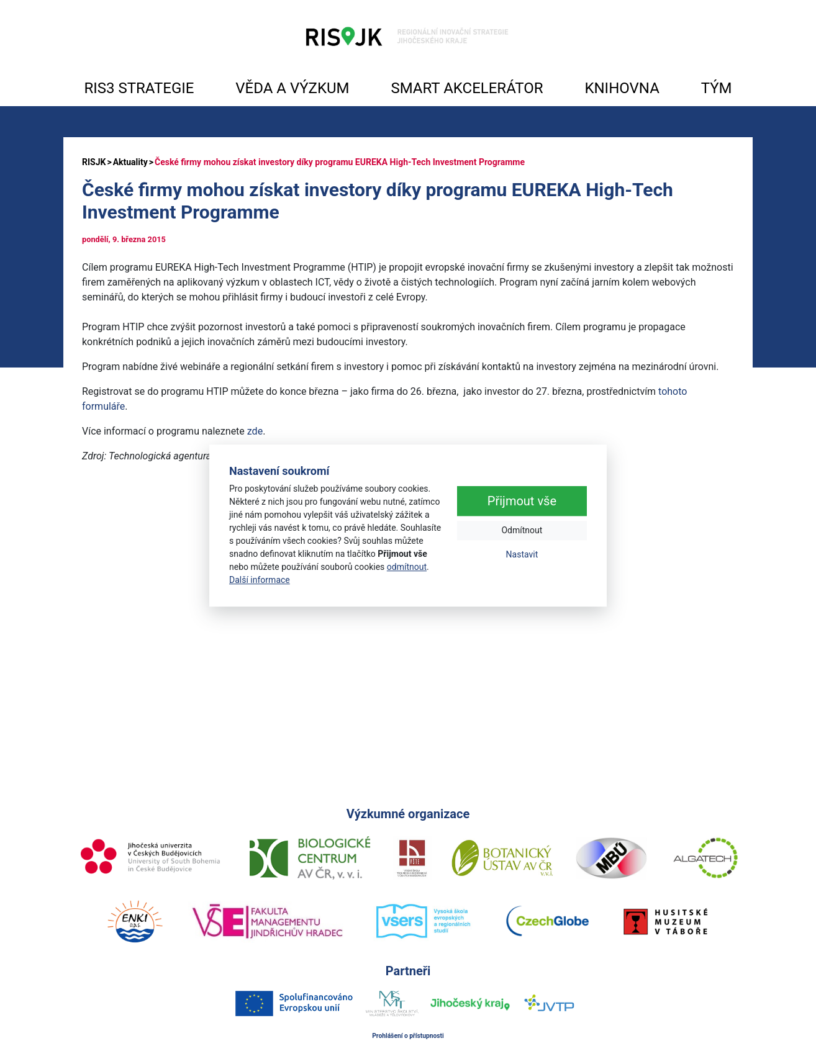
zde (255, 431)
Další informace (259, 580)
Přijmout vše (521, 501)
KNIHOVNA (621, 88)
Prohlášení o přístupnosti (408, 1036)
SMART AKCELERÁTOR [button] (467, 88)
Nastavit (522, 555)
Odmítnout (521, 531)
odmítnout (407, 567)
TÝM (716, 88)
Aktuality (130, 162)
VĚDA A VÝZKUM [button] (292, 88)
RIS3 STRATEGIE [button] (139, 88)
